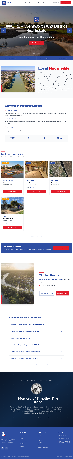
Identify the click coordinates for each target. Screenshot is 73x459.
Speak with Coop (47, 293)
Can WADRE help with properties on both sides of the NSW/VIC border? (36, 365)
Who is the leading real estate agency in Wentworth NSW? (36, 325)
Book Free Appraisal (61, 248)
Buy (26, 2)
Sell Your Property (24, 441)
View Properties (36, 43)
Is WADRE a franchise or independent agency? (36, 358)
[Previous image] (3, 30)
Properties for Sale (24, 436)
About (39, 2)
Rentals (21, 438)
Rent (30, 2)
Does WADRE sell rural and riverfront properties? (36, 331)
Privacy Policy (59, 456)
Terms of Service (68, 456)
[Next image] (69, 30)
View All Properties (36, 236)
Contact (45, 2)
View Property (12, 191)
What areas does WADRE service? (36, 338)
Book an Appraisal (62, 293)
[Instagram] (6, 448)
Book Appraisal (65, 3)
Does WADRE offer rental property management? (36, 351)
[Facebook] (2, 448)
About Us (22, 443)
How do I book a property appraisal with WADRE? (36, 345)
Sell (34, 2)
